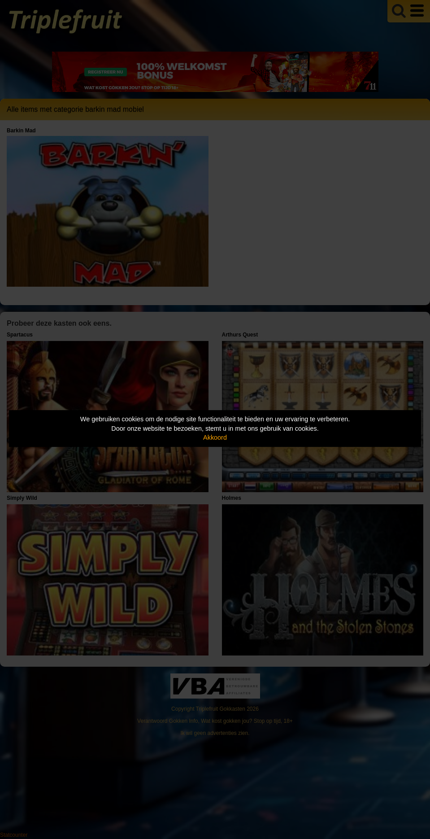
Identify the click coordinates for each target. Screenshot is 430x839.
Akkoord (215, 437)
